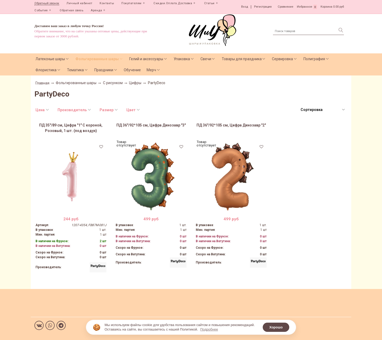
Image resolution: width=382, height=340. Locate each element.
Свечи (205, 59)
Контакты (107, 3)
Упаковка (182, 59)
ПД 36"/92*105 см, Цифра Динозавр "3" (151, 125)
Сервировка (282, 59)
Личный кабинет (79, 3)
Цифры (135, 83)
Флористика (45, 70)
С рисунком (113, 83)
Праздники (103, 70)
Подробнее (209, 329)
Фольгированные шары (97, 59)
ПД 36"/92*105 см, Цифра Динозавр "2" (231, 125)
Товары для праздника (242, 59)
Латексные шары (50, 59)
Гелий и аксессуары (146, 59)
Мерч (151, 70)
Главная (42, 83)
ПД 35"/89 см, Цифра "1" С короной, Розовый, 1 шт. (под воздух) (70, 128)
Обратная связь (71, 10)
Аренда (96, 10)
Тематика (75, 70)
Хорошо (276, 327)
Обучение (132, 70)
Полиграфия (314, 59)
